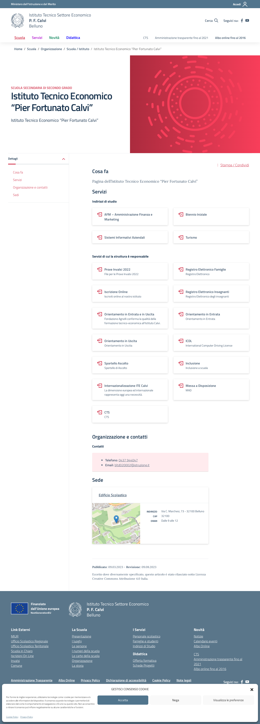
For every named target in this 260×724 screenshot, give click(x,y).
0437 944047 (128, 460)
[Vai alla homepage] (17, 20)
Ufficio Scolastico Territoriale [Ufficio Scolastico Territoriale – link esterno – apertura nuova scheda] (30, 646)
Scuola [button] (19, 37)
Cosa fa (18, 172)
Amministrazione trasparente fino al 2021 (181, 37)
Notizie (198, 636)
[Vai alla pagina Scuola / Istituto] (78, 48)
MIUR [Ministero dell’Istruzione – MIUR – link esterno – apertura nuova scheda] (14, 636)
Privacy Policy (26, 717)
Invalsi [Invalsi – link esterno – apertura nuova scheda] (15, 660)
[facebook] (242, 20)
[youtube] (247, 20)
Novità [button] (54, 37)
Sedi (16, 194)
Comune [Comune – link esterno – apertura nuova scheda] (16, 665)
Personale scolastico (146, 636)
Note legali (184, 680)
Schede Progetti (143, 665)
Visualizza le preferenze (228, 700)
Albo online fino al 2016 (230, 37)
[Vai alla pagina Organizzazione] (51, 48)
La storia (77, 665)
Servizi (17, 179)
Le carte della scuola (86, 655)
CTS (145, 37)
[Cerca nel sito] (211, 20)
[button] (252, 689)
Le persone (79, 646)
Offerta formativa (144, 660)
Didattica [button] (73, 37)
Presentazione (81, 636)
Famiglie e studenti (145, 641)
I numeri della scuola (86, 650)
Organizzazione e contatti (30, 187)
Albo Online (202, 646)
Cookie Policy (12, 717)
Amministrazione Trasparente (31, 680)
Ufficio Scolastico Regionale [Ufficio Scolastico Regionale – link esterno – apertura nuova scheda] (29, 641)
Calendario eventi (205, 641)
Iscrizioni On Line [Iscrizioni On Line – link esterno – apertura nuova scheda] (22, 655)
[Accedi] (240, 4)
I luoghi (77, 641)
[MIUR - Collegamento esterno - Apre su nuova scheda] (33, 4)
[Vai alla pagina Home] (18, 48)
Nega (175, 700)
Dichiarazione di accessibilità (126, 680)
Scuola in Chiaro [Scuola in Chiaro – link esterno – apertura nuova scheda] (21, 650)
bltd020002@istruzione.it (132, 465)
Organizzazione (82, 660)
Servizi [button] (37, 37)
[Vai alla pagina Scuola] (31, 48)
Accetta (123, 700)
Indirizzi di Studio (144, 646)
